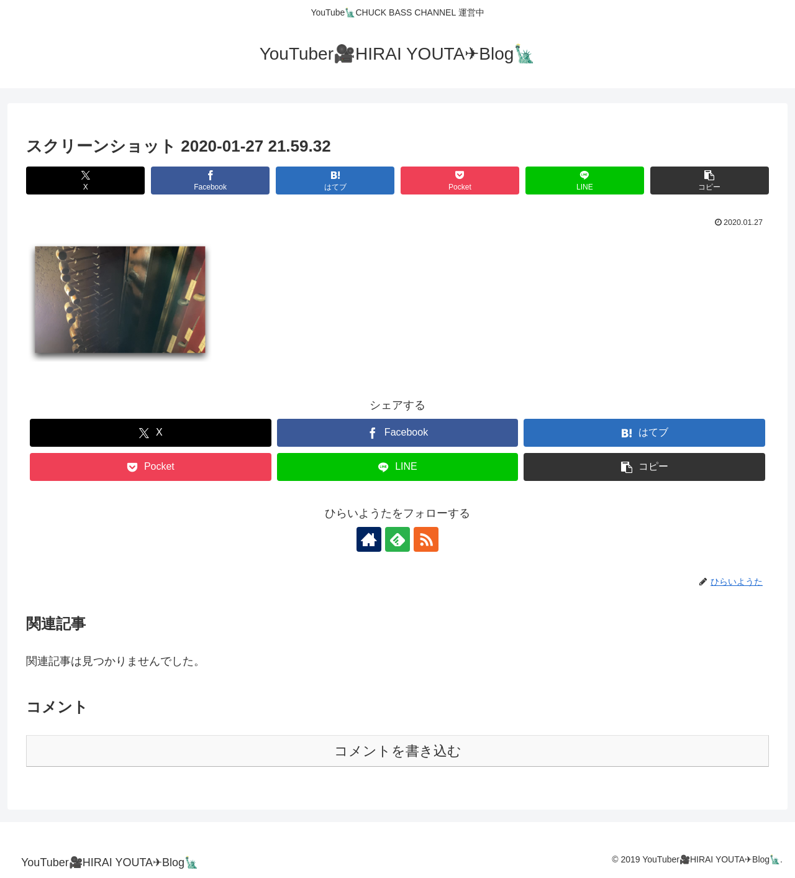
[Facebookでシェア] (210, 180)
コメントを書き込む (397, 751)
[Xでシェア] (85, 180)
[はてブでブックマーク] (335, 180)
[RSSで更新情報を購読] (426, 539)
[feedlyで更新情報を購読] (397, 539)
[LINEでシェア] (584, 180)
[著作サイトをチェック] (369, 539)
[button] (709, 180)
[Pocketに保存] (460, 180)
